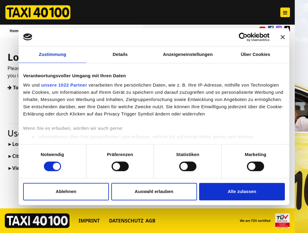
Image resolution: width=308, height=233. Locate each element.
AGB (151, 220)
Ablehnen (66, 191)
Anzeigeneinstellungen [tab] (188, 54)
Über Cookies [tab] (255, 54)
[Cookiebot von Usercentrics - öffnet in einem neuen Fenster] (243, 36)
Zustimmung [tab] (52, 54)
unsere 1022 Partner (64, 84)
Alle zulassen (242, 191)
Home (15, 30)
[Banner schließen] (283, 37)
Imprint (89, 220)
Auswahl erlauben (154, 191)
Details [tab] (120, 54)
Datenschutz (126, 220)
